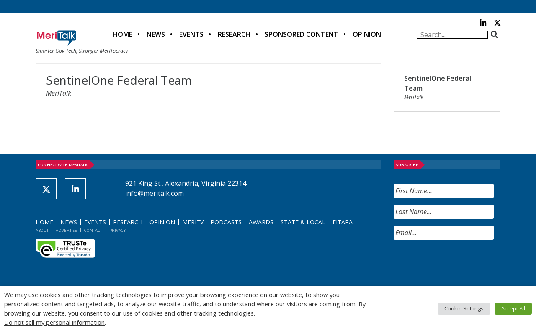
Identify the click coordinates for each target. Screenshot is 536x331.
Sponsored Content (301, 34)
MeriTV (193, 222)
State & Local (303, 222)
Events (191, 34)
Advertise (66, 230)
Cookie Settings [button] (464, 308)
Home (122, 34)
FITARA (342, 222)
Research (234, 34)
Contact (93, 230)
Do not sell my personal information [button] (54, 322)
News (156, 34)
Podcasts (226, 222)
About (42, 230)
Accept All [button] (513, 308)
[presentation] (457, 262)
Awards (261, 222)
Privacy (117, 230)
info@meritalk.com (154, 193)
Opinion (367, 34)
